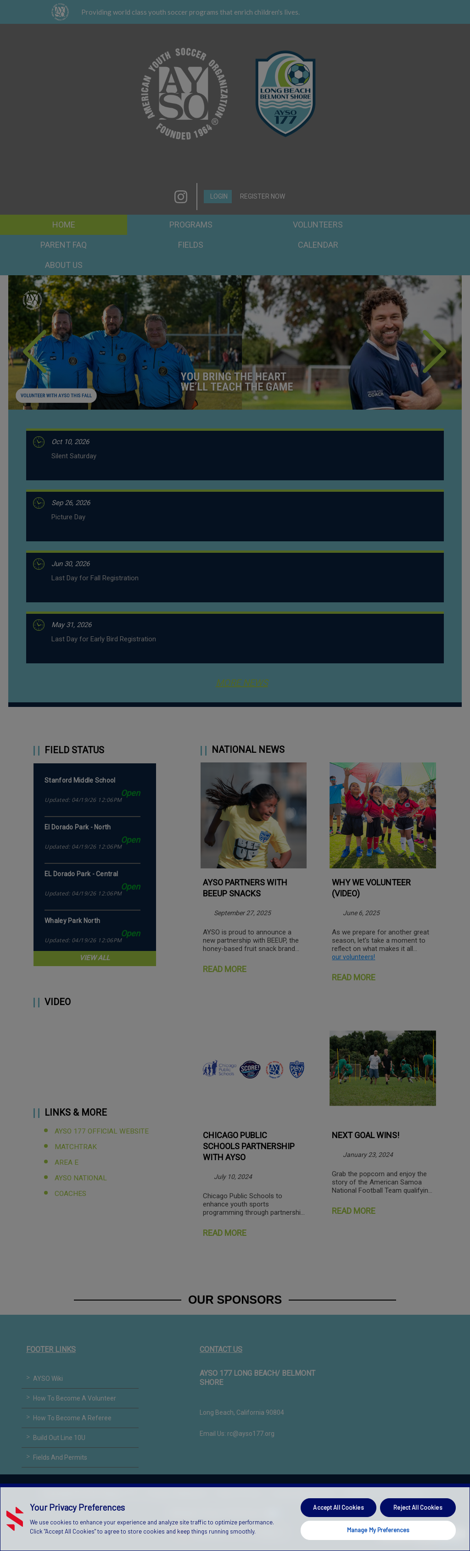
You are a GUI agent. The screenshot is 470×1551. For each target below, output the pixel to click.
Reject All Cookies (417, 1507)
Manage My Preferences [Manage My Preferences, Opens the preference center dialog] (378, 1530)
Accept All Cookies (338, 1507)
